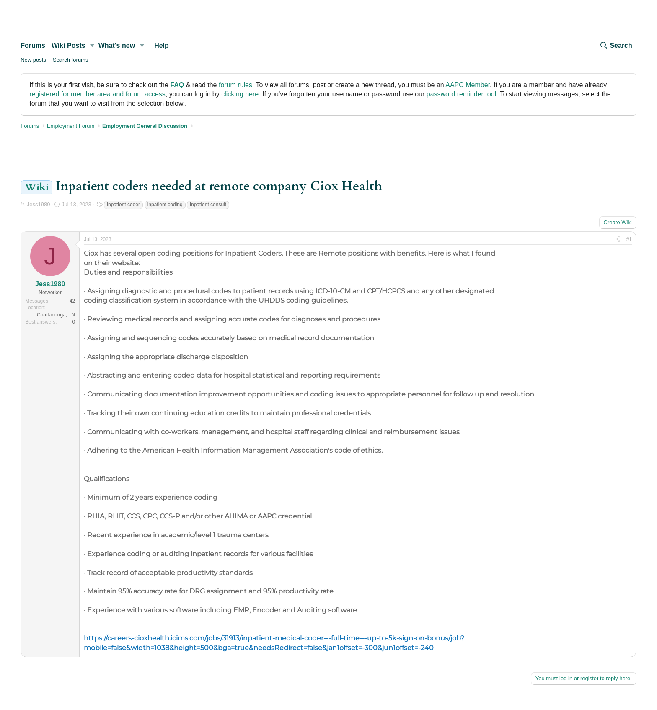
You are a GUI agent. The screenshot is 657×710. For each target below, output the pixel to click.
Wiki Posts (68, 45)
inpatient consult (208, 204)
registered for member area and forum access (97, 94)
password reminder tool (461, 94)
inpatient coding (165, 204)
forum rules (235, 84)
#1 (628, 239)
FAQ (177, 84)
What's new (116, 45)
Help (161, 45)
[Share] (618, 239)
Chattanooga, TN (56, 315)
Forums (33, 45)
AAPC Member (467, 84)
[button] (92, 46)
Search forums (70, 60)
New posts (33, 60)
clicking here (240, 94)
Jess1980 (38, 204)
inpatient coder (123, 204)
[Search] (615, 46)
